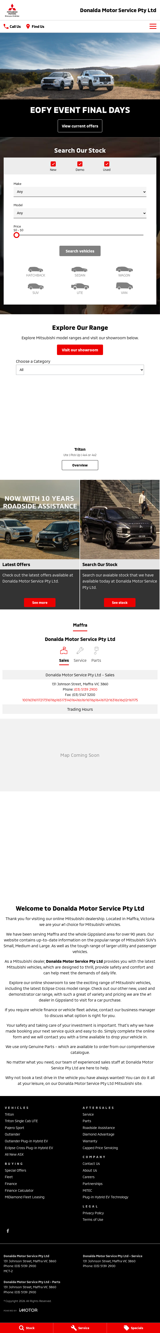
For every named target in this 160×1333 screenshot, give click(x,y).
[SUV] (36, 288)
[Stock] (26, 1328)
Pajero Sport (14, 1128)
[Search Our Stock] (120, 544)
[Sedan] (80, 270)
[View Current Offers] (80, 125)
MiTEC (87, 1190)
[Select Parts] (96, 656)
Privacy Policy (93, 1213)
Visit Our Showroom (80, 349)
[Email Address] (80, 700)
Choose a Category (80, 367)
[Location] (64, 656)
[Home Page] (12, 10)
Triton (9, 1114)
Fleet (9, 1177)
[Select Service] (80, 656)
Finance (11, 1184)
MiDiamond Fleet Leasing (24, 1197)
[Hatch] (36, 270)
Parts (87, 1121)
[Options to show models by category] (80, 370)
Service (88, 1114)
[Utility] (80, 288)
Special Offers (15, 1170)
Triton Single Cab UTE (21, 1121)
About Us (90, 1170)
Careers (89, 1177)
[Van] (124, 288)
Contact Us (91, 1163)
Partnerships (93, 1184)
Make (80, 189)
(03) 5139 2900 (85, 689)
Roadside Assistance (99, 1128)
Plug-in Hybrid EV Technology (105, 1197)
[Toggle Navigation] (153, 26)
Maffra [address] (80, 625)
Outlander (12, 1134)
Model (80, 210)
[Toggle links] (20, 1310)
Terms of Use (93, 1219)
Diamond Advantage (98, 1134)
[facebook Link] (8, 1231)
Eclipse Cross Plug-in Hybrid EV (29, 1148)
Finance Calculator (19, 1190)
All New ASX (14, 1154)
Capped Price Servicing (100, 1148)
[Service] (79, 1328)
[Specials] (133, 1328)
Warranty (90, 1141)
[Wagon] (124, 270)
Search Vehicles (80, 251)
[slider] (16, 235)
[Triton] (80, 424)
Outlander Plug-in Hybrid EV (26, 1141)
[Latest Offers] (40, 544)
